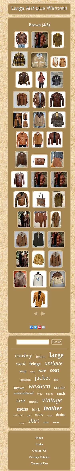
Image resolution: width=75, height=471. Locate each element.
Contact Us (39, 450)
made (49, 415)
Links (39, 444)
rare (42, 370)
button (40, 357)
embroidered (23, 393)
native (39, 414)
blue (39, 393)
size (21, 401)
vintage (52, 400)
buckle (49, 393)
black (36, 410)
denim (60, 414)
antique (54, 363)
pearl (29, 415)
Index (39, 437)
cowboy (23, 355)
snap (22, 371)
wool (20, 363)
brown (19, 388)
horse (21, 423)
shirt (33, 420)
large (56, 355)
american (18, 415)
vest (32, 371)
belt (56, 379)
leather (53, 408)
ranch (61, 393)
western (39, 386)
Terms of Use (39, 463)
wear (56, 422)
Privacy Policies (39, 457)
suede (59, 387)
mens (22, 409)
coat (54, 370)
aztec (46, 422)
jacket (42, 377)
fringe (35, 363)
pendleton (25, 379)
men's (33, 401)
